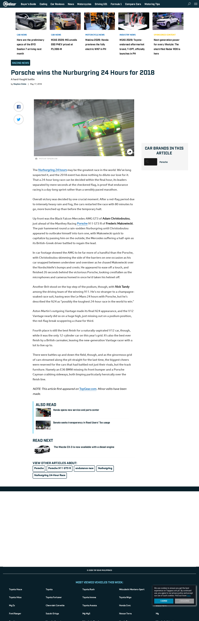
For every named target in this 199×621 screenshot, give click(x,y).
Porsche (164, 162)
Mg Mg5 (86, 614)
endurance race (84, 468)
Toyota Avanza (89, 606)
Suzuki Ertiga (52, 614)
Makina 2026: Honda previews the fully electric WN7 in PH (96, 44)
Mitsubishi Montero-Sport (131, 590)
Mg (157, 614)
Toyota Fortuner (54, 598)
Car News (22, 35)
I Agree (163, 601)
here (188, 596)
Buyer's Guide (28, 3)
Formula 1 (116, 3)
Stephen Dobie (19, 84)
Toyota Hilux (15, 598)
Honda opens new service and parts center (76, 409)
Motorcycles (84, 3)
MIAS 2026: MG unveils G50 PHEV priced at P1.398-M (64, 44)
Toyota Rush (88, 590)
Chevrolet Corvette (55, 606)
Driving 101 (101, 3)
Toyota (49, 590)
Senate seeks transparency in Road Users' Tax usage (81, 422)
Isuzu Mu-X (161, 606)
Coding (43, 3)
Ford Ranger (15, 614)
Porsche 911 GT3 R (59, 468)
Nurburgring (105, 468)
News (71, 3)
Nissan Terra (125, 614)
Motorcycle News (95, 35)
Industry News (128, 35)
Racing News (20, 62)
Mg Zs (12, 606)
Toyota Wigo (125, 598)
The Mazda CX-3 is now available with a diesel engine (84, 446)
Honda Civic (125, 606)
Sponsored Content (165, 35)
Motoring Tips (152, 3)
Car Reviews (57, 3)
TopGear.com (87, 389)
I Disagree (184, 601)
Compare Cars (133, 3)
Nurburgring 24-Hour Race (49, 475)
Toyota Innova (89, 598)
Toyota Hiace (15, 590)
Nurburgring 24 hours (52, 170)
